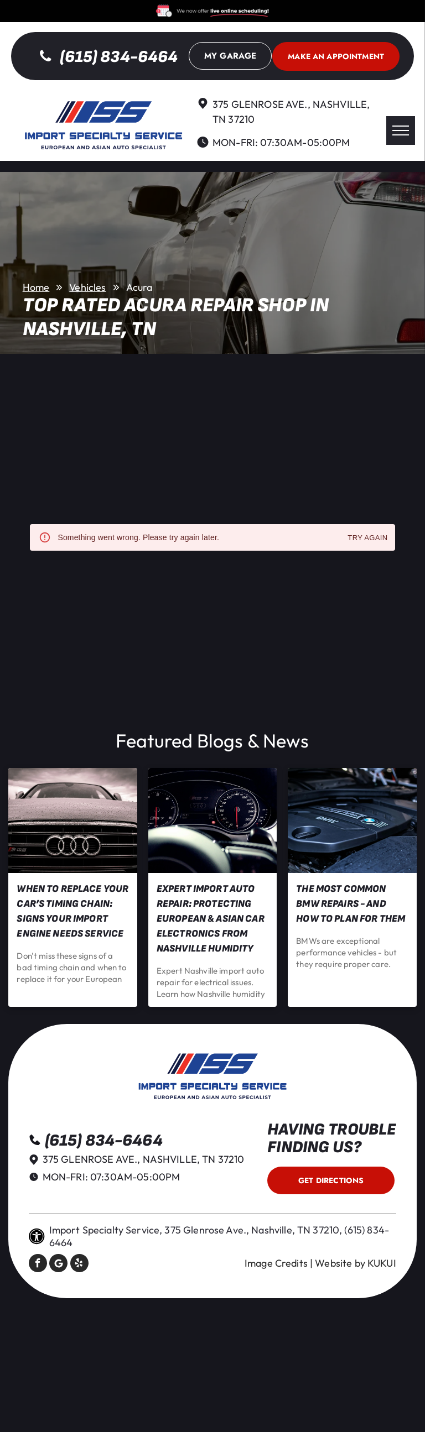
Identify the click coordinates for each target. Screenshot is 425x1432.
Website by (340, 1263)
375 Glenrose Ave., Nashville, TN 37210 (144, 1159)
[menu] (400, 130)
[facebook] (38, 1264)
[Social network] (58, 1264)
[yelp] (79, 1264)
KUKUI (381, 1263)
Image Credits (276, 1263)
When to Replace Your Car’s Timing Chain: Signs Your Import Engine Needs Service (72, 911)
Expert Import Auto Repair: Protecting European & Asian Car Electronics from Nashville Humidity (211, 918)
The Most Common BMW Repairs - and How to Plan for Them (350, 903)
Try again (367, 538)
